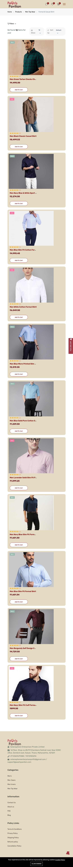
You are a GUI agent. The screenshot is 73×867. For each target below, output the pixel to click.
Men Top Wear (30, 12)
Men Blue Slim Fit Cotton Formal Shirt (26, 250)
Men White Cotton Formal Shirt (23, 307)
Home (10, 12)
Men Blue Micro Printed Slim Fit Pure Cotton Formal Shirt (35, 364)
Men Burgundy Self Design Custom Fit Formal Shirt (32, 648)
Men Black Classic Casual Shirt (23, 136)
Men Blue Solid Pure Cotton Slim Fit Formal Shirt (31, 421)
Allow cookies (36, 864)
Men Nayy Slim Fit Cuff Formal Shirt (25, 705)
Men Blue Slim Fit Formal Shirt (23, 591)
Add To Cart (19, 90)
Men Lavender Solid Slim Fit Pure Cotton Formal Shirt (33, 478)
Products (18, 12)
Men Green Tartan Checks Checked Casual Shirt (30, 79)
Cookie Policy (60, 860)
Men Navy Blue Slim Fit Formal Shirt (25, 534)
